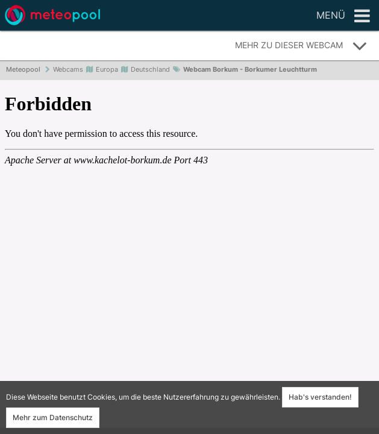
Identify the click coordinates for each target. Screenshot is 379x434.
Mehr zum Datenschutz (53, 417)
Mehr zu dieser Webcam (301, 46)
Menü (343, 16)
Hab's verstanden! (320, 396)
